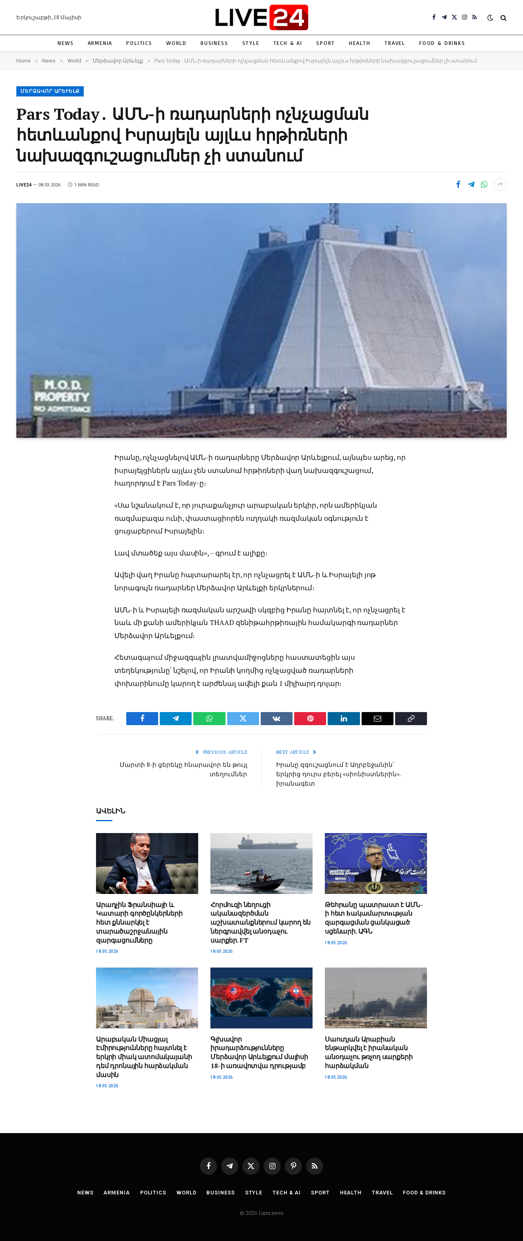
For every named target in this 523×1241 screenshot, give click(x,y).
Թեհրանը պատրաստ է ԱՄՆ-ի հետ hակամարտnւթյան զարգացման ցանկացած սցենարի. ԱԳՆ (374, 917)
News (66, 43)
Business (214, 43)
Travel (394, 43)
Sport (325, 43)
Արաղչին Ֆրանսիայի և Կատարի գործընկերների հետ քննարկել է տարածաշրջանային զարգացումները (139, 922)
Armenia (100, 43)
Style (250, 43)
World (176, 43)
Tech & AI (287, 43)
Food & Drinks (442, 43)
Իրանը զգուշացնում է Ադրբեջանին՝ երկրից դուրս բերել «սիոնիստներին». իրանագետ (338, 773)
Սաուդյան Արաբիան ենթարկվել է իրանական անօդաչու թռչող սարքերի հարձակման (368, 1051)
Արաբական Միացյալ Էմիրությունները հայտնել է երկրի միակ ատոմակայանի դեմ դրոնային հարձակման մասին (144, 1056)
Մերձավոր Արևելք (50, 91)
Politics (139, 43)
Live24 (23, 185)
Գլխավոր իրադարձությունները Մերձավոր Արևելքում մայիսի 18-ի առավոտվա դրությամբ (259, 1051)
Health (360, 43)
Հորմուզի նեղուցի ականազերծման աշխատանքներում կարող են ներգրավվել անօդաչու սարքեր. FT (260, 922)
